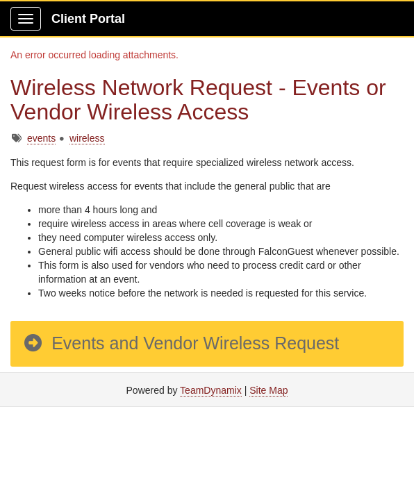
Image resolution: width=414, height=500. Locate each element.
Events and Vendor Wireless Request (180, 343)
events (41, 138)
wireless (87, 138)
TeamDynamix (211, 390)
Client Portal (88, 19)
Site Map (268, 390)
